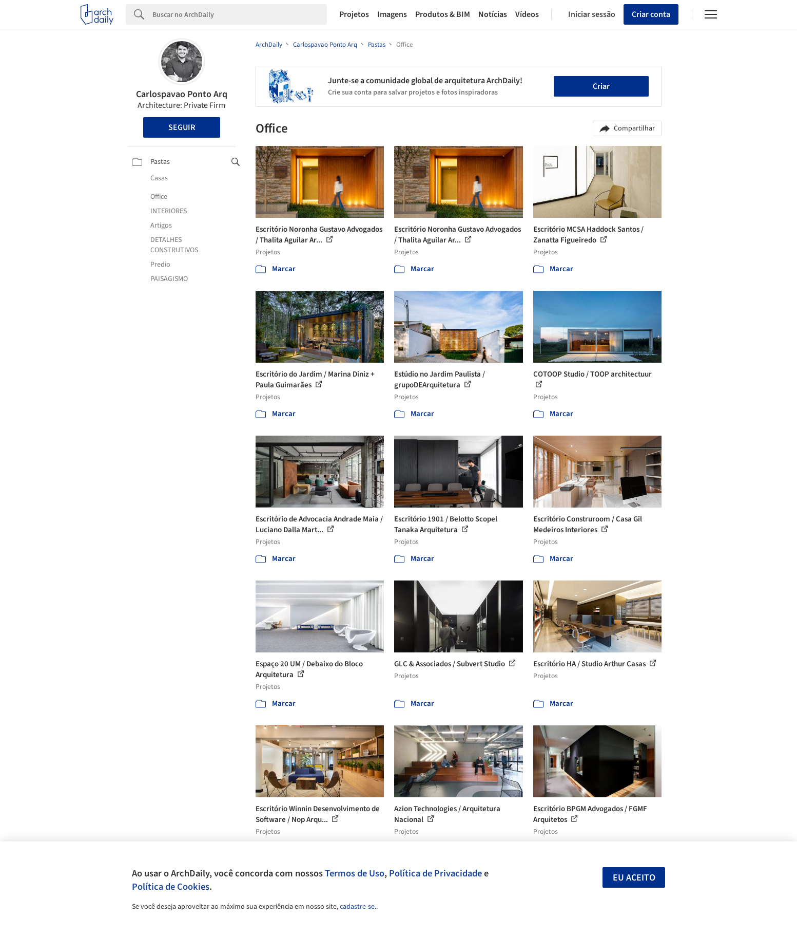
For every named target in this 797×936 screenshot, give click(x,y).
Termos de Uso (354, 873)
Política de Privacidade (435, 873)
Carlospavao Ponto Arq (181, 94)
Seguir (181, 127)
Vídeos (527, 14)
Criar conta (651, 14)
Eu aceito (634, 877)
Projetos (354, 14)
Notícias (492, 14)
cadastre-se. (358, 907)
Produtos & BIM (442, 14)
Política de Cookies (170, 886)
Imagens (392, 14)
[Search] (239, 14)
